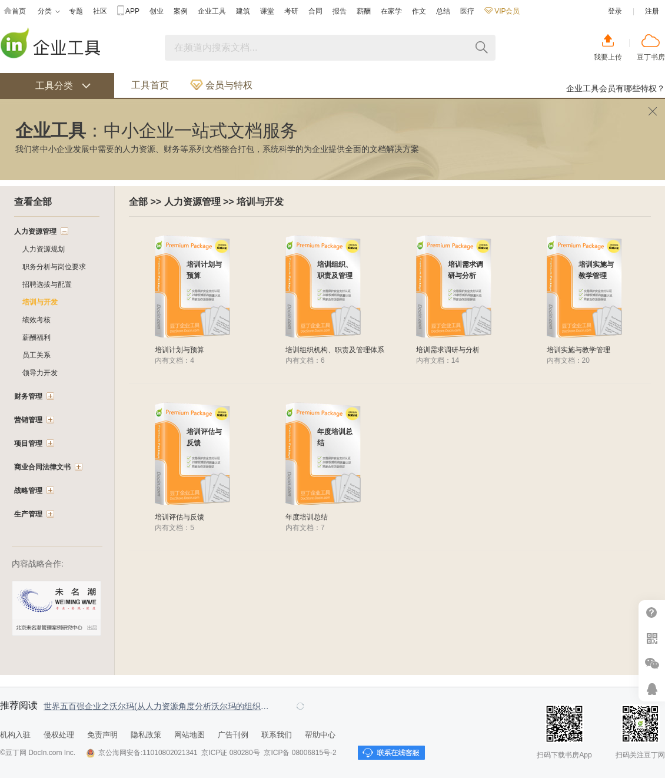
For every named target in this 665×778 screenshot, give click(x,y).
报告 (339, 11)
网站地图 (189, 734)
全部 (138, 202)
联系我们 (276, 734)
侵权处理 (59, 734)
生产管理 (28, 514)
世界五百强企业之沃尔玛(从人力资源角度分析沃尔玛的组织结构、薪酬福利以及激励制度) (159, 706)
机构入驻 (15, 734)
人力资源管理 (192, 202)
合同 (315, 11)
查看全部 (33, 202)
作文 (419, 11)
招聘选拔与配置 (47, 284)
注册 (652, 11)
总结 (443, 11)
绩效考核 (36, 320)
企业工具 (212, 11)
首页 (15, 11)
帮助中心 (652, 612)
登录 (615, 11)
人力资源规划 (43, 249)
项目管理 (28, 443)
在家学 (391, 11)
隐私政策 (146, 734)
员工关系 (36, 355)
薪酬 (364, 11)
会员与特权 (221, 85)
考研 (291, 11)
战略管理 (28, 490)
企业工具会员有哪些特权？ (615, 88)
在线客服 (652, 688)
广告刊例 (233, 734)
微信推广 (652, 663)
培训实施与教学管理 (578, 350)
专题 (76, 11)
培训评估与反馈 (179, 517)
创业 (156, 11)
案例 (181, 11)
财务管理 (28, 396)
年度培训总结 (306, 517)
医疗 (467, 11)
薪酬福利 (36, 337)
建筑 (243, 11)
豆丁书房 (651, 57)
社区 (100, 11)
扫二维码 (652, 638)
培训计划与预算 (179, 350)
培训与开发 (260, 202)
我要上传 (608, 57)
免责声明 (102, 734)
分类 (49, 11)
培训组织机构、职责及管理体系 (334, 350)
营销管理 (28, 420)
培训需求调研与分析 (448, 350)
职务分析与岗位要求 (54, 267)
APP (128, 11)
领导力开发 (40, 373)
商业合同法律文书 (42, 467)
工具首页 (150, 85)
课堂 (267, 11)
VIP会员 (502, 11)
